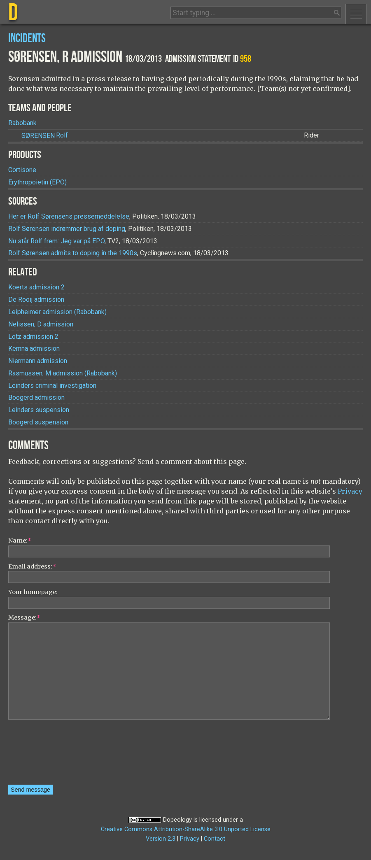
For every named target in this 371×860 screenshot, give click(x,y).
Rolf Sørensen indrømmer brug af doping (66, 229)
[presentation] (42, 755)
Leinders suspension (38, 410)
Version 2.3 (160, 838)
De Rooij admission (36, 299)
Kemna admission (34, 348)
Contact (214, 838)
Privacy (350, 491)
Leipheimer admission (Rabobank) (57, 312)
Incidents (27, 38)
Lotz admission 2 (33, 336)
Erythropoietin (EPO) (37, 182)
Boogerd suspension (38, 422)
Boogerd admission (36, 397)
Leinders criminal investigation (52, 385)
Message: (24, 617)
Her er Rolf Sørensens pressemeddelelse (68, 216)
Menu (356, 14)
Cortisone (22, 170)
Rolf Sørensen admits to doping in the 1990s (72, 253)
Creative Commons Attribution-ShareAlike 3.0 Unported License (186, 829)
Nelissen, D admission (40, 324)
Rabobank (22, 123)
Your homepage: (33, 592)
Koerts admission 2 (36, 287)
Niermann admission (37, 361)
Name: (19, 540)
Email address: (32, 566)
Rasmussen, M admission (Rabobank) (62, 373)
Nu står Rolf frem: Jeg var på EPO (56, 241)
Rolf (44, 136)
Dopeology (177, 819)
